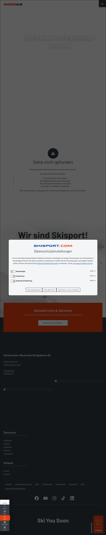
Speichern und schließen (68, 290)
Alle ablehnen (49, 290)
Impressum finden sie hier (82, 263)
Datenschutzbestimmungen (47, 263)
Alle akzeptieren (34, 290)
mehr (92, 271)
